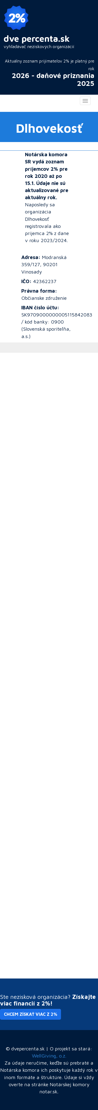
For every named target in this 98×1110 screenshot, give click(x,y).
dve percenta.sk (37, 38)
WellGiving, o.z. (49, 1055)
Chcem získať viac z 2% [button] (30, 1014)
